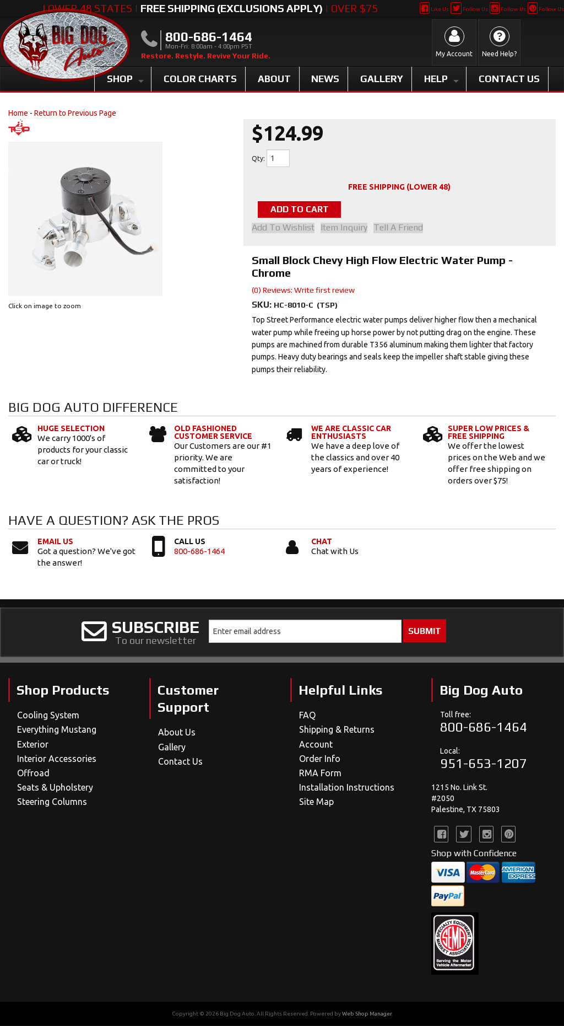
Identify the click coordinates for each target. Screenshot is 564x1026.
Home (18, 113)
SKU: (263, 305)
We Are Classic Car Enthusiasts (351, 433)
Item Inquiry (346, 228)
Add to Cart (307, 210)
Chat (321, 542)
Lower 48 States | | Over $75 (210, 8)
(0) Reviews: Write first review (303, 291)
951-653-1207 (483, 763)
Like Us (434, 9)
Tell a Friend (404, 228)
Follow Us (469, 9)
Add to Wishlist (283, 228)
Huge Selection (71, 429)
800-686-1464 (199, 552)
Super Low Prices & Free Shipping (488, 433)
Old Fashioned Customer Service (213, 433)
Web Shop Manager (367, 1014)
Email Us (55, 542)
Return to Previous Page (75, 113)
